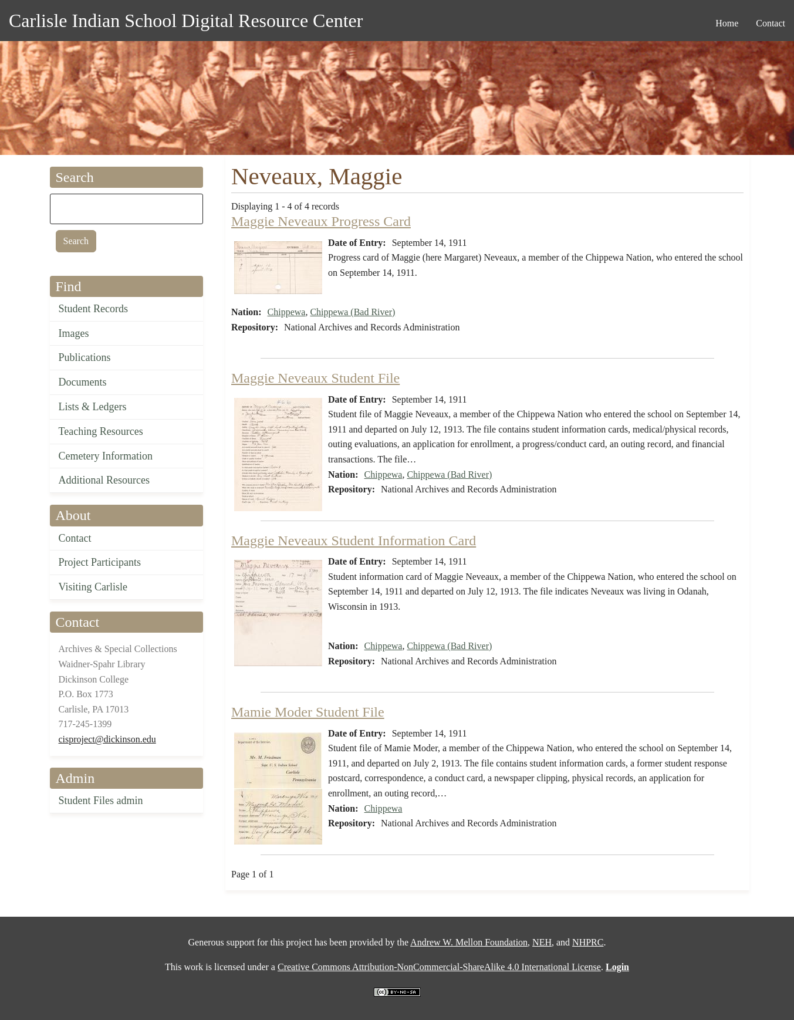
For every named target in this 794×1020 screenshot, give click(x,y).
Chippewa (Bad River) (352, 312)
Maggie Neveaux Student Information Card (353, 540)
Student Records (94, 309)
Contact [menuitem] (770, 23)
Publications (85, 357)
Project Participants (100, 562)
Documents (83, 382)
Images (74, 333)
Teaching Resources (101, 431)
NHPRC (587, 942)
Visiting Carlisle (93, 587)
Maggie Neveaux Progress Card (321, 221)
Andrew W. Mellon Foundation (469, 942)
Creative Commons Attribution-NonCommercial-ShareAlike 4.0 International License (439, 967)
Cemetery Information (106, 456)
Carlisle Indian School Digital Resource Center (186, 20)
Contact (75, 538)
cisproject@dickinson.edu (107, 739)
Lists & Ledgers (93, 407)
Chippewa (287, 312)
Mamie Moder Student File (307, 712)
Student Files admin (101, 800)
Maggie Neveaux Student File (315, 378)
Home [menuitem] (726, 23)
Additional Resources (104, 480)
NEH (542, 942)
